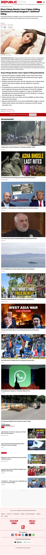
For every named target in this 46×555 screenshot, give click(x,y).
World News (3, 240)
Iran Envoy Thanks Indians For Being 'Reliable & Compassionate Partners (19, 238)
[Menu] (43, 2)
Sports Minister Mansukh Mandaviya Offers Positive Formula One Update (12, 444)
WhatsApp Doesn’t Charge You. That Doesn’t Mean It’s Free (15, 391)
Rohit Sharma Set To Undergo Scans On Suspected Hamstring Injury (17, 360)
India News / (6, 4)
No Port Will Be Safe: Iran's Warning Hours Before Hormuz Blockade (17, 269)
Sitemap (22, 514)
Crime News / (11, 4)
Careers (6, 516)
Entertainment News (4, 179)
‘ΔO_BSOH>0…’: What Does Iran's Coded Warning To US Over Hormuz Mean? (19, 208)
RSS (2, 516)
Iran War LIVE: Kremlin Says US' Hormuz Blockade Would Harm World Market (20, 330)
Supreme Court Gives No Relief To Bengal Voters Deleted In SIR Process (13, 470)
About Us (3, 514)
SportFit (2, 447)
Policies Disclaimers (30, 514)
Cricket (2, 362)
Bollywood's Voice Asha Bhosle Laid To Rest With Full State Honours (17, 299)
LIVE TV (39, 2)
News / (2, 4)
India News (3, 25)
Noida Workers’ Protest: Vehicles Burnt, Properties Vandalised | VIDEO (18, 147)
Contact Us (9, 514)
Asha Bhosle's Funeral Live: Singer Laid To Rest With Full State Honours (18, 177)
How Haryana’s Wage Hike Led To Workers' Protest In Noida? (16, 421)
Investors (38, 514)
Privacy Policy (16, 514)
